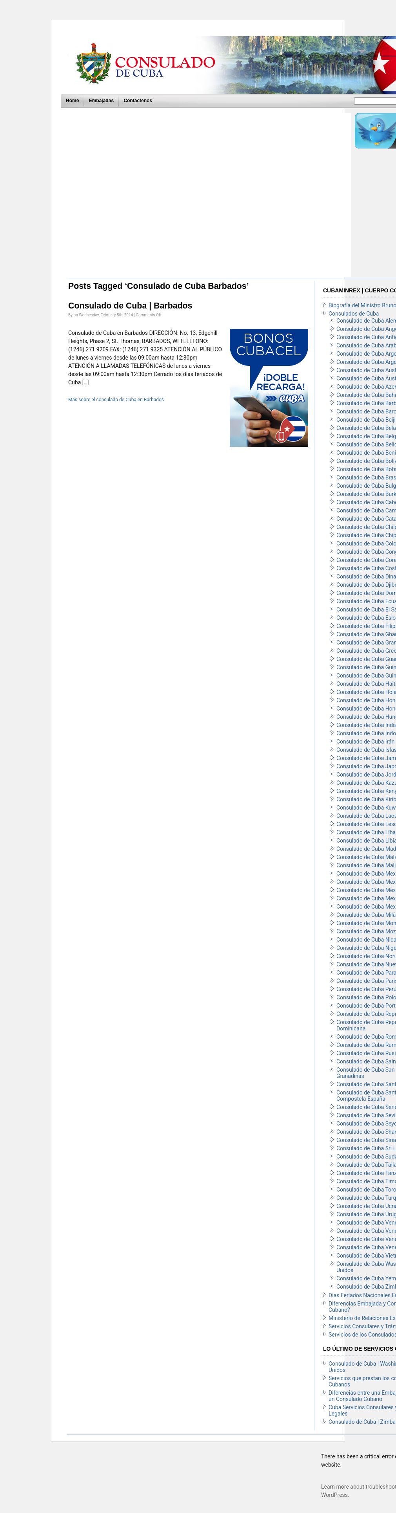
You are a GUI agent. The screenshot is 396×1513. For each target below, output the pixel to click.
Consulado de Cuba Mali (366, 865)
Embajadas (101, 100)
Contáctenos (138, 100)
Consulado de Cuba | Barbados (130, 305)
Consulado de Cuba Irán (365, 741)
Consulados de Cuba (354, 313)
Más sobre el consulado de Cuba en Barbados (116, 399)
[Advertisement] (132, 195)
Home (72, 100)
